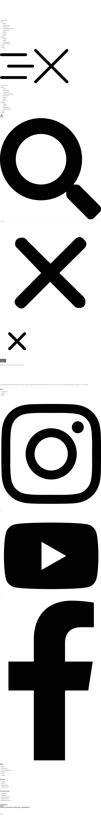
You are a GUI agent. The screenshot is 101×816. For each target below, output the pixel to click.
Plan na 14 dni (6, 30)
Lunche (4, 40)
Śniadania (5, 38)
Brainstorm (26, 807)
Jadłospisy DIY (6, 26)
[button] (50, 66)
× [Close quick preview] (0, 810)
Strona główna (4, 20)
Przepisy (3, 37)
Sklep (2, 21)
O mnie (2, 45)
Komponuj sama (6, 25)
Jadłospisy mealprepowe (8, 28)
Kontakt (3, 47)
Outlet (4, 35)
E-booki (4, 33)
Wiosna (4, 23)
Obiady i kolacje (6, 42)
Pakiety (4, 32)
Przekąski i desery (6, 43)
